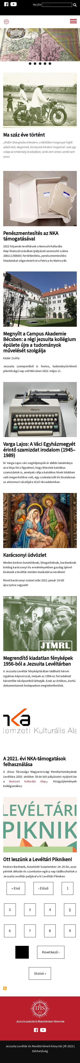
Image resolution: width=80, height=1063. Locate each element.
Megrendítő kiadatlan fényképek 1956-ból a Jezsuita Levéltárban (38, 661)
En (39, 4)
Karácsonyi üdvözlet (24, 555)
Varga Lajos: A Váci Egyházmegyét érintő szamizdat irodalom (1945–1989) (39, 450)
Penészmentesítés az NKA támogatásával (30, 236)
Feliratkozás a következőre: (5, 988)
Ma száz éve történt (24, 134)
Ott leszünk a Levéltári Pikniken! (37, 859)
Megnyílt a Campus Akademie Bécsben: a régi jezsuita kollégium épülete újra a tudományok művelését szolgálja (39, 342)
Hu (34, 4)
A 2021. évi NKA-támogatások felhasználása (34, 761)
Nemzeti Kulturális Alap (29, 781)
